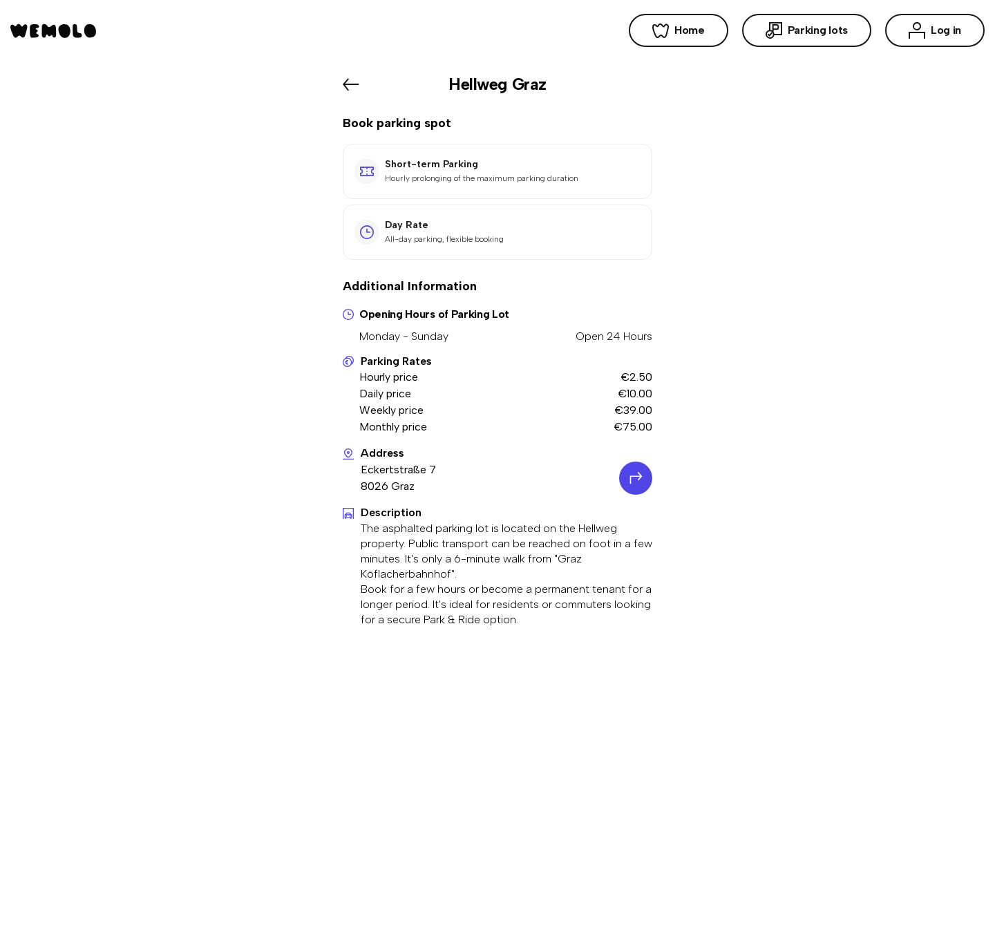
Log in (935, 30)
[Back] (351, 84)
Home (678, 30)
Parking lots (807, 30)
